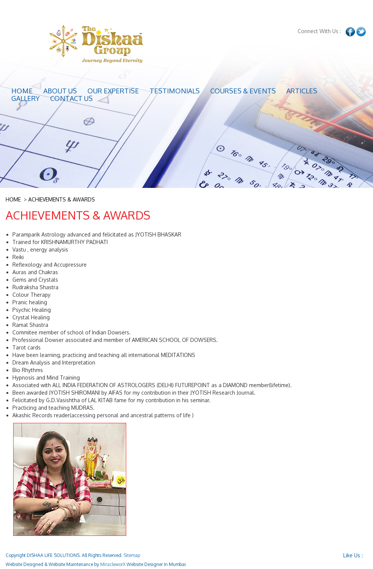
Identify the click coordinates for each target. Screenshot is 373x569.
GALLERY (25, 98)
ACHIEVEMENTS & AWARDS (61, 199)
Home (22, 91)
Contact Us (71, 98)
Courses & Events (243, 91)
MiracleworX (112, 564)
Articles (301, 91)
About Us (60, 91)
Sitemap (132, 555)
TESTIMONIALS (175, 91)
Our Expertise (113, 91)
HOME (13, 199)
